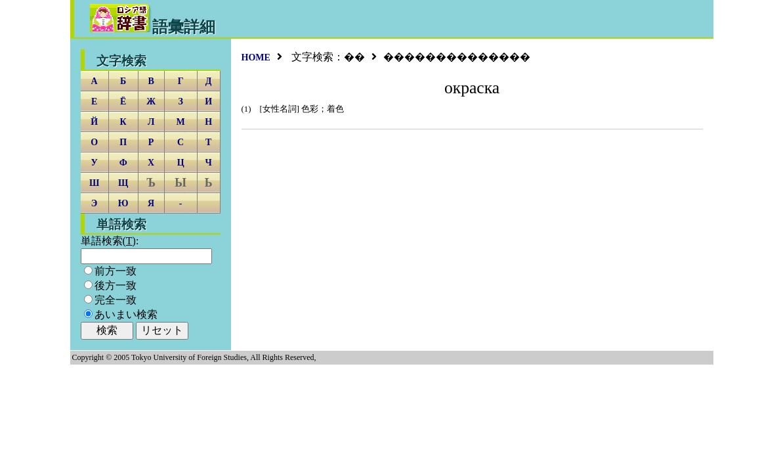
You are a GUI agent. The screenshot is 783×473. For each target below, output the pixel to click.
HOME (256, 57)
